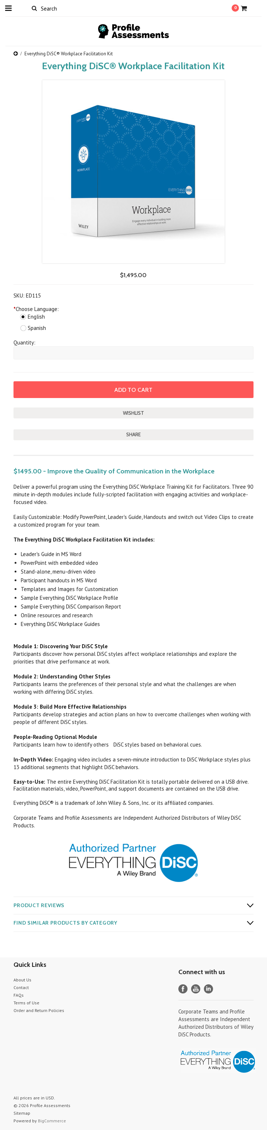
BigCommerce (52, 1120)
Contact (21, 987)
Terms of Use (26, 1002)
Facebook (182, 988)
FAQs (18, 995)
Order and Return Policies (38, 1010)
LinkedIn (208, 988)
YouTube (195, 988)
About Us (22, 980)
